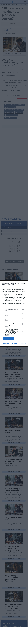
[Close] (25, 283)
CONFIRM (8, 338)
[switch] (22, 313)
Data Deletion (6, 343)
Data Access (14, 343)
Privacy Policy (22, 343)
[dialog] (14, 314)
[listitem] (14, 310)
